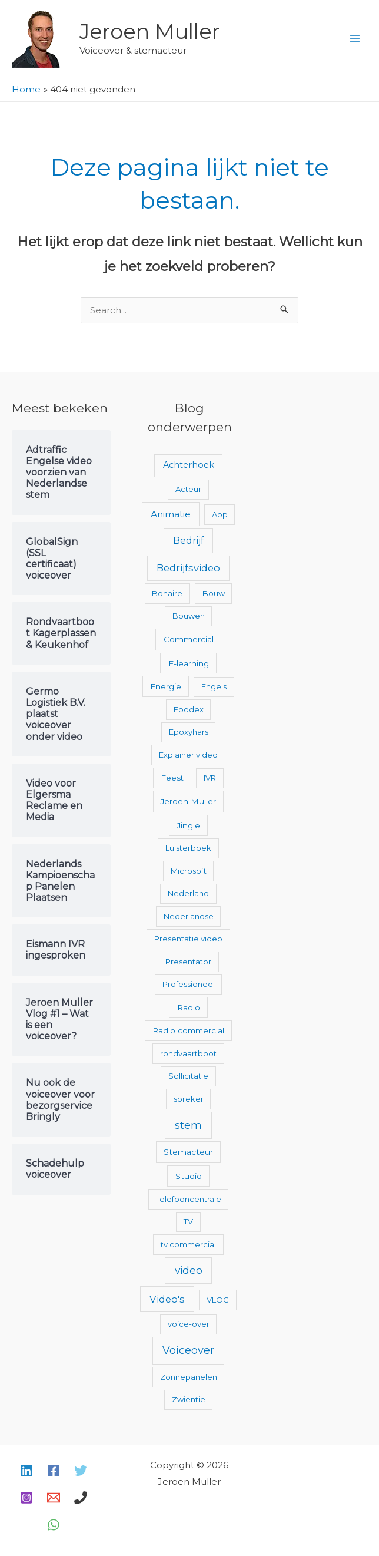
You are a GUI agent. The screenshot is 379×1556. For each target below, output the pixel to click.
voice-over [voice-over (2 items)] (189, 1324)
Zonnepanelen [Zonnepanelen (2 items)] (188, 1377)
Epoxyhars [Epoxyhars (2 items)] (188, 731)
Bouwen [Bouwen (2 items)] (188, 615)
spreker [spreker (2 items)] (189, 1099)
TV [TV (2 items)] (188, 1221)
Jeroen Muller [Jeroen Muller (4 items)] (188, 801)
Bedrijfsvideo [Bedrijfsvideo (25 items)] (188, 568)
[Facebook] (53, 1470)
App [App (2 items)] (220, 514)
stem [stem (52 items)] (188, 1125)
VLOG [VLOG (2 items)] (218, 1299)
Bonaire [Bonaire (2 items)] (167, 593)
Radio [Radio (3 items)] (188, 1007)
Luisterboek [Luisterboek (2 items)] (188, 848)
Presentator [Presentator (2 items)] (188, 961)
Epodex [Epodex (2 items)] (189, 709)
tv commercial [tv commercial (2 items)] (188, 1244)
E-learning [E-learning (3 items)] (188, 663)
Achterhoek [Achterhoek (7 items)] (188, 465)
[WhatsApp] (53, 1524)
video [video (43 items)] (188, 1270)
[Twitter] (80, 1470)
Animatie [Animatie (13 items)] (171, 514)
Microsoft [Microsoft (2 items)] (189, 871)
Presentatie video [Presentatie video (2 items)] (188, 938)
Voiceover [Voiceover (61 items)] (188, 1350)
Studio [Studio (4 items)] (188, 1176)
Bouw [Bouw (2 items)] (213, 593)
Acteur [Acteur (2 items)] (188, 489)
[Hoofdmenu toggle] (355, 38)
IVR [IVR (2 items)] (210, 777)
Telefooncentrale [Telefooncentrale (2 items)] (188, 1199)
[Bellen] (80, 1497)
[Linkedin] (26, 1470)
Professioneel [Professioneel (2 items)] (188, 984)
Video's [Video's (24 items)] (167, 1299)
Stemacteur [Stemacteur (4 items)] (188, 1152)
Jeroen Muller (149, 31)
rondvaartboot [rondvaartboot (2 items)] (188, 1053)
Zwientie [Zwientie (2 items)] (188, 1399)
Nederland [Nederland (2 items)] (188, 893)
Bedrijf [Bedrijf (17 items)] (188, 540)
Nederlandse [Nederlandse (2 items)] (189, 916)
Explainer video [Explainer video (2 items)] (188, 754)
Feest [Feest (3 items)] (172, 777)
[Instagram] (26, 1497)
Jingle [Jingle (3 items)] (188, 825)
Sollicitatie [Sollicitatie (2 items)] (188, 1076)
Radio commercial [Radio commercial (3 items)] (188, 1030)
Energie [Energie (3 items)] (165, 686)
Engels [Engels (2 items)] (214, 686)
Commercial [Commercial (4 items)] (189, 639)
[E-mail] (53, 1497)
